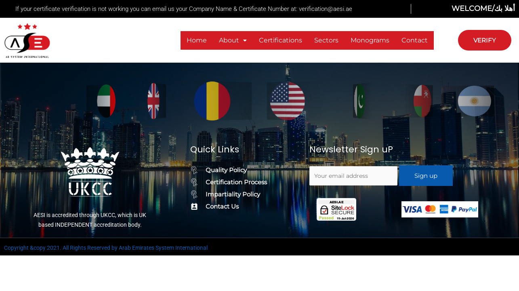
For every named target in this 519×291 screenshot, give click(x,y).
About (233, 40)
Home (197, 40)
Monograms (370, 40)
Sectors (326, 40)
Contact (414, 40)
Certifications (280, 40)
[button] (233, 40)
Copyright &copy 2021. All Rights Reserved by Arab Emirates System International (106, 248)
